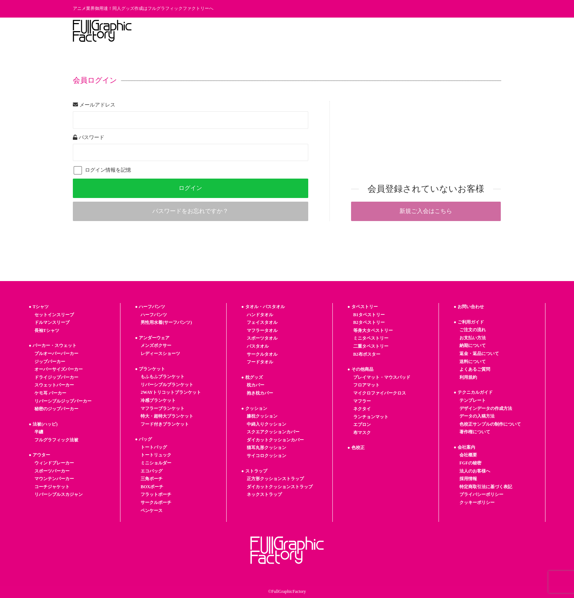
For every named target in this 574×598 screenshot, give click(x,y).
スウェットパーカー (54, 385)
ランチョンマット (370, 416)
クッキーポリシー (477, 502)
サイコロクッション (266, 455)
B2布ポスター (366, 354)
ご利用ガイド (247, 30)
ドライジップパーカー (56, 377)
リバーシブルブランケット (167, 384)
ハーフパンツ (152, 306)
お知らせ (369, 30)
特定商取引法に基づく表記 (485, 486)
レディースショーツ (160, 353)
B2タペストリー (369, 322)
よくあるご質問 (474, 369)
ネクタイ (362, 408)
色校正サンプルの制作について (490, 424)
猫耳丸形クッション (266, 447)
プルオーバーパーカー (56, 353)
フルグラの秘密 (332, 30)
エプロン (362, 424)
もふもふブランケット (162, 376)
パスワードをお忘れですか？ (190, 211)
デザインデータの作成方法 (485, 408)
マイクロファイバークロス (379, 393)
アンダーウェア (154, 337)
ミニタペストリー (370, 338)
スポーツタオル (262, 338)
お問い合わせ (481, 30)
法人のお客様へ (438, 30)
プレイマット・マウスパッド (381, 377)
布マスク (362, 432)
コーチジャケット (52, 486)
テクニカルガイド (475, 392)
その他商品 (362, 369)
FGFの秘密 (470, 463)
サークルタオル (262, 354)
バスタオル (258, 346)
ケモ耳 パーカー (50, 393)
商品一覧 (212, 30)
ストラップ (256, 471)
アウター (41, 454)
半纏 (38, 431)
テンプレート (288, 30)
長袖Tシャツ (46, 330)
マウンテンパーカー (54, 478)
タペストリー (364, 306)
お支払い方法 (472, 337)
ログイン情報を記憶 (102, 170)
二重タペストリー (370, 346)
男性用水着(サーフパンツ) (166, 322)
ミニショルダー (156, 463)
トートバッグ (154, 447)
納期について (472, 345)
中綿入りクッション (266, 424)
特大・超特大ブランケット (167, 416)
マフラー (362, 401)
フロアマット (366, 385)
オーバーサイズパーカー (58, 369)
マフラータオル (262, 330)
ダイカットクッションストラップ (280, 486)
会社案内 (466, 447)
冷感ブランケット (158, 400)
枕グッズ (254, 377)
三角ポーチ (152, 478)
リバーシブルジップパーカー (63, 401)
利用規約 (468, 377)
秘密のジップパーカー (56, 408)
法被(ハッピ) (45, 424)
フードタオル (260, 362)
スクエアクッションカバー (273, 431)
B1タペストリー (369, 314)
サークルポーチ (156, 502)
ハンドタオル (260, 314)
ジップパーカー (49, 361)
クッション (256, 408)
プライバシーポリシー (481, 494)
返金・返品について (479, 353)
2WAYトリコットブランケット (171, 392)
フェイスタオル (262, 322)
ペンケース (152, 510)
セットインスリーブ (54, 314)
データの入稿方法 (477, 416)
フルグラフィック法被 (56, 439)
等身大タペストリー (373, 330)
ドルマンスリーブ (52, 322)
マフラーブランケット (162, 408)
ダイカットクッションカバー (275, 439)
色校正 (358, 447)
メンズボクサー (156, 345)
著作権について (474, 431)
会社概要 (468, 454)
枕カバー (255, 385)
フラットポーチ (156, 494)
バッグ (145, 439)
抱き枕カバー (260, 393)
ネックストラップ (264, 494)
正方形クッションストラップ (275, 478)
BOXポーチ (152, 486)
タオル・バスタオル (265, 306)
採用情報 (400, 30)
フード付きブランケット (165, 424)
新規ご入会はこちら (425, 211)
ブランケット (152, 368)
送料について (472, 361)
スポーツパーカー (52, 471)
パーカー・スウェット (55, 345)
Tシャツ (41, 306)
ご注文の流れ (472, 329)
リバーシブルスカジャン (58, 494)
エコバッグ (152, 471)
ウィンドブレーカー (54, 463)
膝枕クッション (262, 416)
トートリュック (156, 454)
